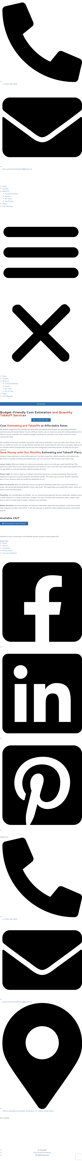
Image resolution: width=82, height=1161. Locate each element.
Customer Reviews (11, 194)
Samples (5, 189)
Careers (7, 196)
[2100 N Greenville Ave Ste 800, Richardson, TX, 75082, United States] (41, 1132)
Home (4, 186)
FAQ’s (4, 204)
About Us (5, 191)
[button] (41, 292)
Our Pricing (9, 201)
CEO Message (7, 206)
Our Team (8, 198)
